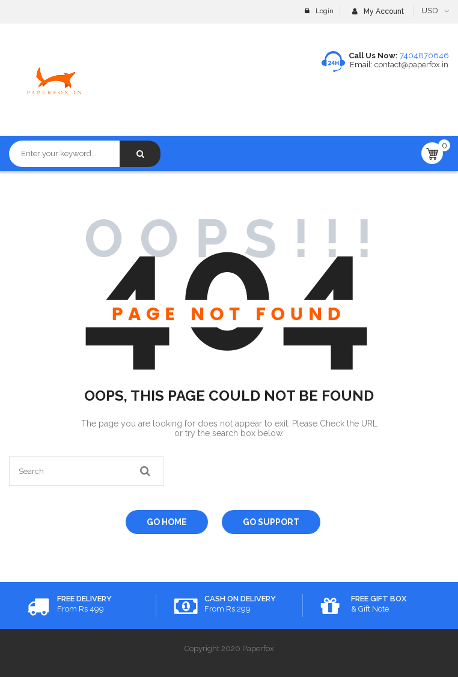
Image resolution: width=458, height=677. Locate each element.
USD (429, 10)
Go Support (271, 522)
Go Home (167, 522)
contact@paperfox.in (410, 64)
